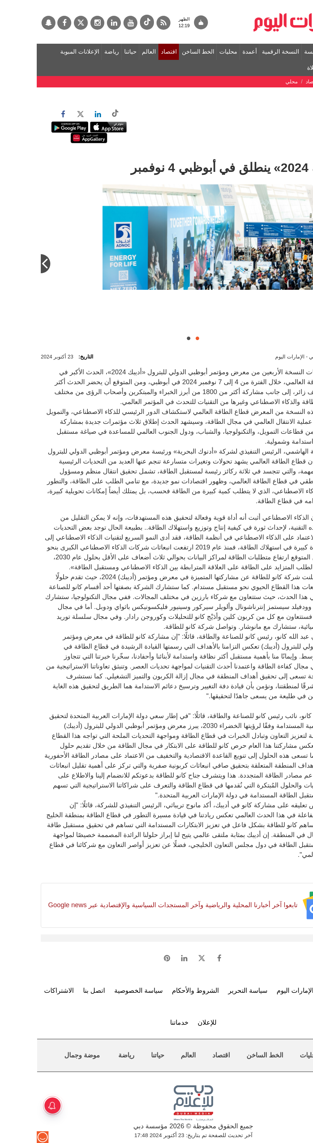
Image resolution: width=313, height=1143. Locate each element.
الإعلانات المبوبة (43, 51)
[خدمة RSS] (127, 23)
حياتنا (93, 51)
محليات (192, 51)
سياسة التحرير (211, 990)
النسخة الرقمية (243, 51)
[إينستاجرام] (61, 23)
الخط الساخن (161, 51)
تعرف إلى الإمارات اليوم (273, 990)
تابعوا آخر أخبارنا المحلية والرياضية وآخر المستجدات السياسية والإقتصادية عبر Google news (136, 905)
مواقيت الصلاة (287, 68)
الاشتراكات (22, 990)
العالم (112, 51)
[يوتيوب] (94, 23)
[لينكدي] (77, 23)
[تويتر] (44, 23)
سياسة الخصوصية (102, 990)
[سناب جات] (12, 23)
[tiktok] (110, 22)
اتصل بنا (57, 990)
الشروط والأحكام (158, 990)
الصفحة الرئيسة (286, 51)
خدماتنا (142, 1022)
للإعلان (170, 1022)
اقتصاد (132, 51)
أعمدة (213, 51)
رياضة (75, 51)
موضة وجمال (45, 1055)
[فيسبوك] (28, 23)
